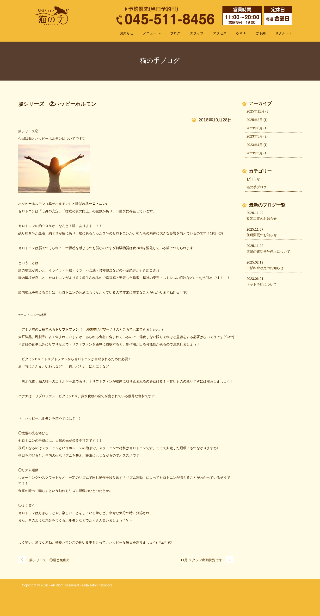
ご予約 (261, 33)
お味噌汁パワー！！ (101, 329)
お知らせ (126, 33)
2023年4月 (254, 145)
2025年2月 (254, 120)
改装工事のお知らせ (261, 218)
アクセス (220, 33)
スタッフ (196, 33)
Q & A (241, 33)
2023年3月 (254, 153)
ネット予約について (261, 284)
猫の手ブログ (256, 187)
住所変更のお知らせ (261, 235)
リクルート (283, 33)
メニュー (149, 33)
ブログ (175, 33)
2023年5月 (254, 136)
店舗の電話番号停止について (268, 251)
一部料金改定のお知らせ (264, 268)
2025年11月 (255, 111)
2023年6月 (254, 128)
